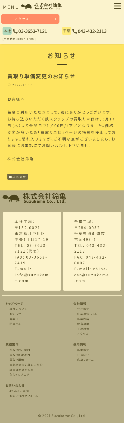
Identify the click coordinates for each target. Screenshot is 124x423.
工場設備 (83, 329)
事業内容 (83, 319)
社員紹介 (83, 355)
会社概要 (83, 309)
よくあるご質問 (19, 391)
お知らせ (15, 314)
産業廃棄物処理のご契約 (26, 365)
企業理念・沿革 (87, 314)
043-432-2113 (92, 31)
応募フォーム (85, 360)
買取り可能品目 (19, 355)
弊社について (18, 309)
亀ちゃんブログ (19, 374)
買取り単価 (16, 360)
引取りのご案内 (19, 350)
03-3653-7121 (32, 31)
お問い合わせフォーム (23, 396)
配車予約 (15, 324)
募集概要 (83, 350)
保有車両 (83, 324)
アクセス (22, 19)
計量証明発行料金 (21, 370)
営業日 (14, 319)
